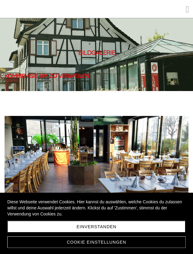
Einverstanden (97, 226)
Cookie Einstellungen (96, 242)
